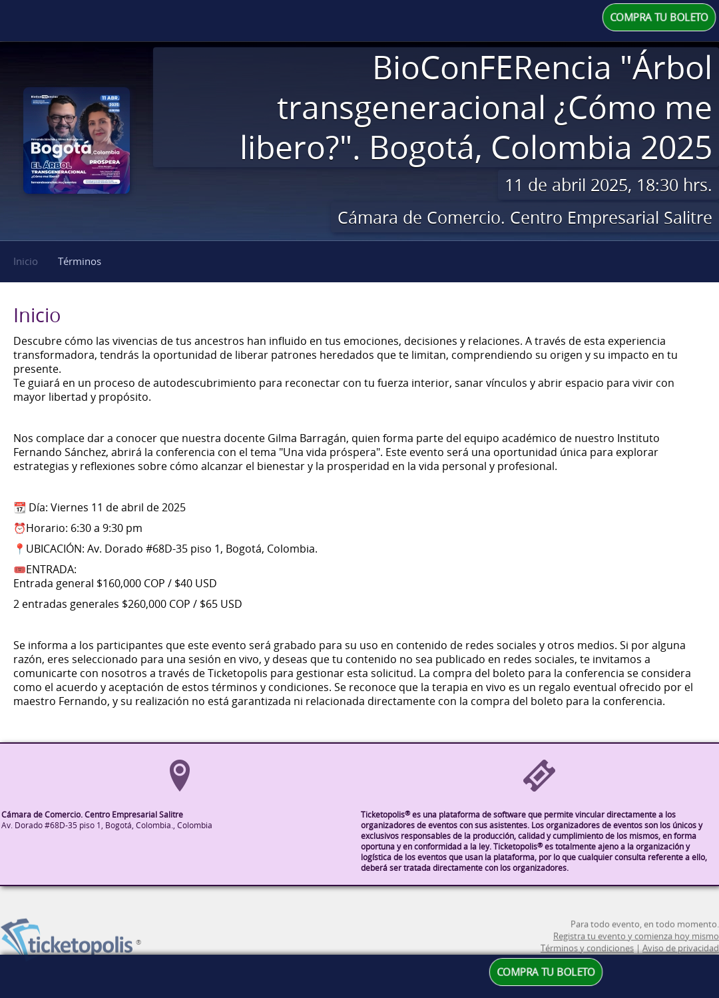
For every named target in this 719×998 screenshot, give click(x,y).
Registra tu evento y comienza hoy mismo (636, 947)
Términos (79, 261)
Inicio (25, 261)
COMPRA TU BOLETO (659, 17)
